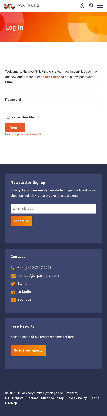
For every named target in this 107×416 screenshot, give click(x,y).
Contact (32, 398)
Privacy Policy (77, 398)
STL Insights (14, 398)
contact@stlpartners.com (35, 275)
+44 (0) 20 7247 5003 (31, 267)
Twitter (20, 283)
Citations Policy (52, 398)
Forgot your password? (23, 134)
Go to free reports (28, 350)
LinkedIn (21, 291)
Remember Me (19, 117)
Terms (94, 398)
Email (9, 82)
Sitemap (11, 403)
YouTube (21, 299)
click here (52, 77)
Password (13, 100)
